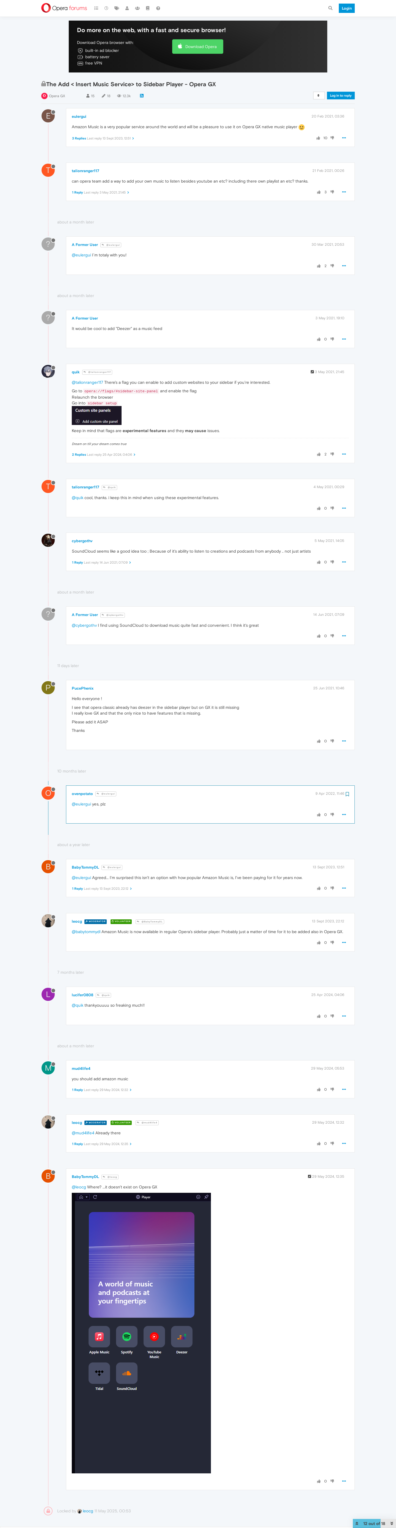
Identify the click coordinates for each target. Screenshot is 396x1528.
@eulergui (111, 245)
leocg (77, 921)
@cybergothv (112, 615)
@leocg (110, 1177)
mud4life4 (81, 1068)
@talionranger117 (97, 372)
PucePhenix (83, 688)
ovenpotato (82, 793)
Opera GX (57, 96)
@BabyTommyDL (150, 921)
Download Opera (201, 46)
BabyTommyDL (85, 867)
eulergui (79, 116)
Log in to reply (341, 95)
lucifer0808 (82, 995)
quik (76, 372)
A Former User (85, 244)
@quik (109, 487)
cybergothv (82, 541)
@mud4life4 (147, 1122)
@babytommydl (86, 931)
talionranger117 (85, 171)
